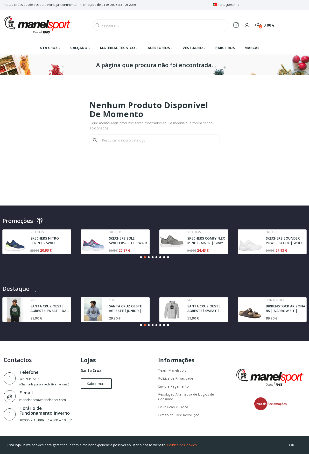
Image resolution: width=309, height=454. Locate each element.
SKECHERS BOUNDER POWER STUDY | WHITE (285, 240)
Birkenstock (275, 299)
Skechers (37, 232)
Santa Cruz (91, 370)
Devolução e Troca (173, 407)
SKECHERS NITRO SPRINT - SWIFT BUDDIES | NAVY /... (46, 240)
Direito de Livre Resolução (178, 415)
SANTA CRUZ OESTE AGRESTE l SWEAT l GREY (203, 308)
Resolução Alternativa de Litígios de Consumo (186, 396)
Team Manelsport (172, 370)
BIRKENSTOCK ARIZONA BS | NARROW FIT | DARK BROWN (285, 308)
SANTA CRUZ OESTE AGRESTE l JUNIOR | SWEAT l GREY (125, 308)
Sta (32, 299)
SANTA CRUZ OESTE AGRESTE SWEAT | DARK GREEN (50, 308)
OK (291, 445)
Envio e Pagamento (173, 386)
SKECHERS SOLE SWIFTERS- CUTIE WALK (128, 240)
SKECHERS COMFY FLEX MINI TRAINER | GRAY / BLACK (206, 240)
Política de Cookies (182, 445)
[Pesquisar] (157, 140)
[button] (141, 257)
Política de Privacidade (175, 378)
